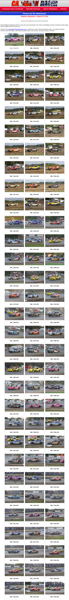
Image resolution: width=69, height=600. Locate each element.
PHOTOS (64, 9)
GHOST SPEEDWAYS (50, 9)
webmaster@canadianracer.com (17, 29)
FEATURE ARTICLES (33, 9)
